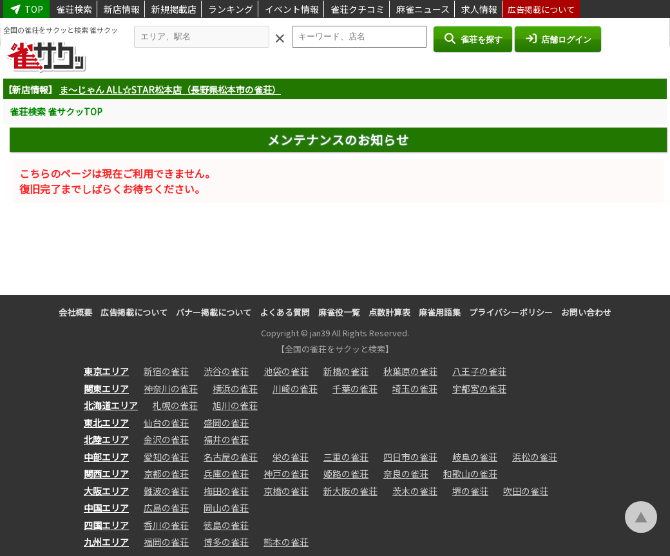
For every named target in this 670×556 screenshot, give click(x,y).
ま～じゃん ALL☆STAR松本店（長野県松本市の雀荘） (170, 89)
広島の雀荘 (166, 507)
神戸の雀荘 (286, 473)
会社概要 (75, 312)
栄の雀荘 (291, 456)
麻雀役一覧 (339, 312)
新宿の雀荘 (166, 371)
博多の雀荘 (226, 541)
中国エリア (106, 507)
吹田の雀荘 (525, 490)
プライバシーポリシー (511, 312)
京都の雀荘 (166, 473)
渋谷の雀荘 (226, 371)
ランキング (230, 9)
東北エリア (106, 422)
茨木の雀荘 (414, 490)
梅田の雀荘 (226, 490)
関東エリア (106, 388)
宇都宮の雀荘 (479, 388)
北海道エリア (111, 405)
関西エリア (106, 473)
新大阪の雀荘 (350, 490)
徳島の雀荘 (226, 525)
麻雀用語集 (440, 312)
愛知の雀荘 (166, 456)
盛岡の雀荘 (226, 422)
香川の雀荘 (166, 525)
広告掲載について (541, 9)
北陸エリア (106, 439)
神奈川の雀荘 (171, 388)
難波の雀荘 (166, 490)
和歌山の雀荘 (470, 473)
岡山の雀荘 (226, 507)
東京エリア (106, 371)
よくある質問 (285, 312)
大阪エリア (106, 490)
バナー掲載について (213, 312)
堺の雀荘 (470, 490)
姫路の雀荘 (345, 473)
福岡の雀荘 (166, 541)
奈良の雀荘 (405, 473)
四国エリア (106, 525)
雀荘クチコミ (357, 9)
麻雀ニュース (423, 9)
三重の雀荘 (345, 456)
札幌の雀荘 (175, 405)
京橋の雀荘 (286, 490)
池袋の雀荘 (286, 371)
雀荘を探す (472, 38)
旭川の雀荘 (235, 405)
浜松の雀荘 (534, 456)
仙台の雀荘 (166, 422)
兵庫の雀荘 (226, 473)
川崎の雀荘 (295, 388)
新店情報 (122, 9)
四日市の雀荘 (410, 456)
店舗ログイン (557, 38)
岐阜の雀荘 (474, 456)
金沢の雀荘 (166, 439)
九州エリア (106, 541)
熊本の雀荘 (286, 541)
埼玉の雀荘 (414, 388)
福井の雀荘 (226, 439)
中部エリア (106, 456)
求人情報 (479, 9)
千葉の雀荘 (355, 388)
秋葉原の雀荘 (410, 371)
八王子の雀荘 (479, 371)
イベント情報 (292, 9)
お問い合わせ (586, 312)
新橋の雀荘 (345, 371)
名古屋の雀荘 (231, 456)
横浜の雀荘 (235, 388)
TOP (26, 9)
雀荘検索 (74, 9)
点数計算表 (389, 312)
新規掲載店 (173, 9)
